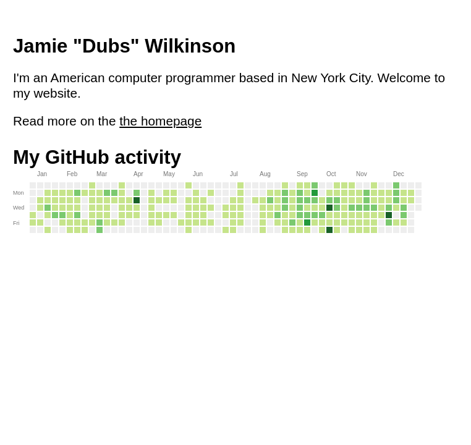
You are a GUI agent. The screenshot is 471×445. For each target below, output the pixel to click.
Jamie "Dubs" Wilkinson (124, 46)
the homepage (160, 121)
